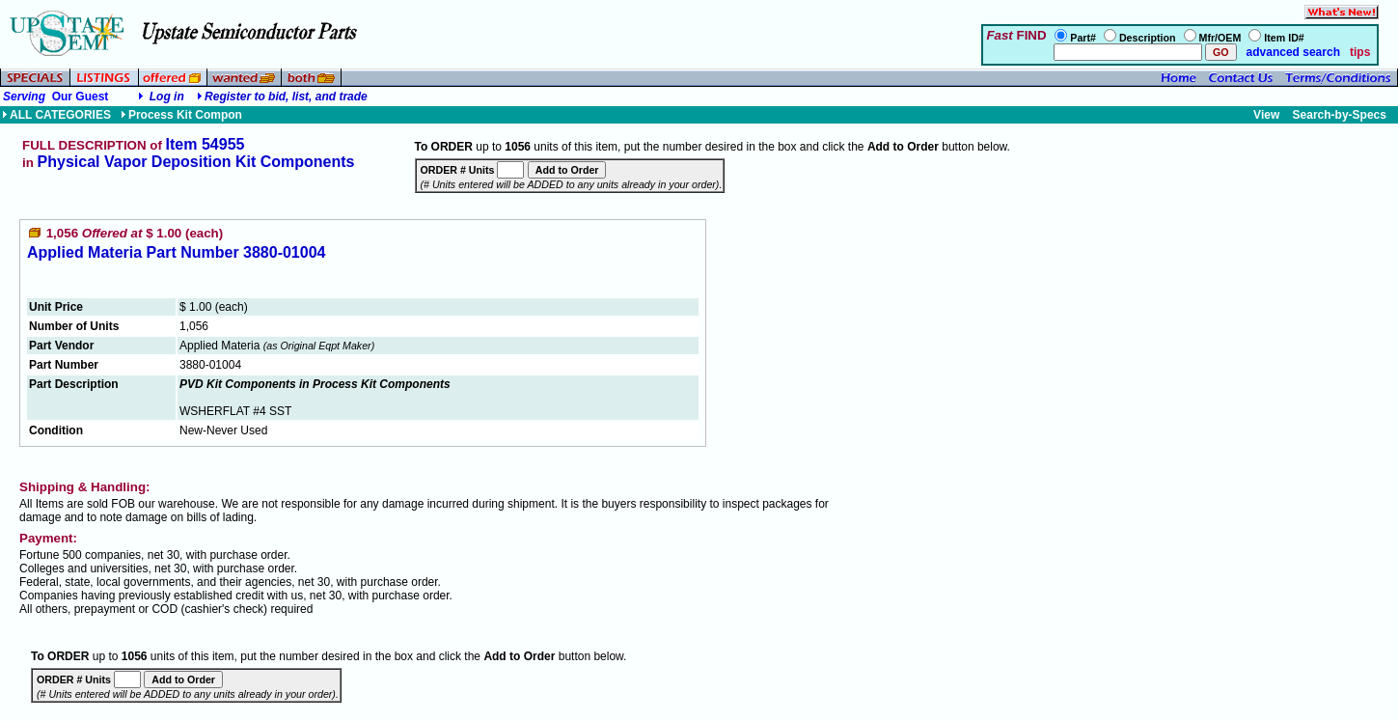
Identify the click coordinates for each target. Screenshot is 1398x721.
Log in (167, 96)
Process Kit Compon (181, 115)
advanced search (1291, 52)
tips (1360, 52)
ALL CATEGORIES (56, 115)
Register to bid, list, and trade (286, 96)
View (1266, 115)
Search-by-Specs (1339, 115)
